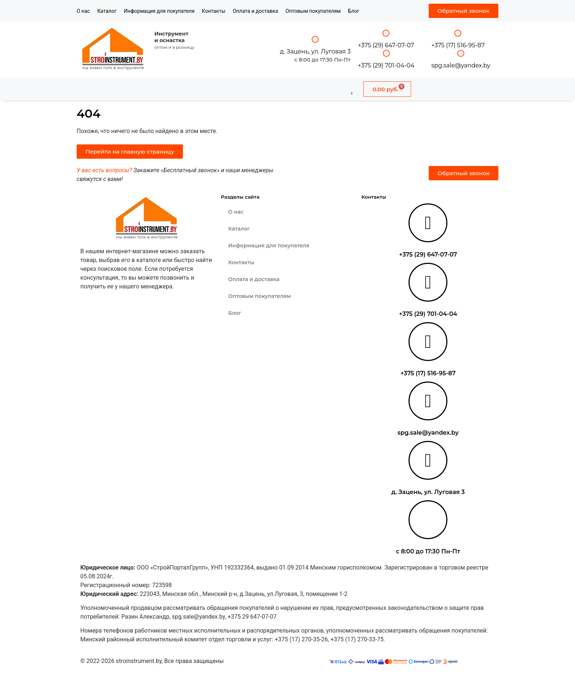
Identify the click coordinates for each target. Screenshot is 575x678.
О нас (83, 11)
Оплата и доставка (255, 11)
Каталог (107, 11)
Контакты (213, 11)
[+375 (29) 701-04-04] (386, 53)
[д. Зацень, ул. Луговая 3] (315, 39)
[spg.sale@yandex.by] (460, 53)
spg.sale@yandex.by (460, 65)
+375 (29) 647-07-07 (386, 45)
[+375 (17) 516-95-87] (457, 33)
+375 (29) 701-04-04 (386, 65)
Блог (353, 11)
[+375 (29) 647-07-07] (385, 33)
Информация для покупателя (159, 11)
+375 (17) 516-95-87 (457, 45)
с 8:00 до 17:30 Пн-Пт (322, 59)
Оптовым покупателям (313, 11)
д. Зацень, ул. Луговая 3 (315, 51)
